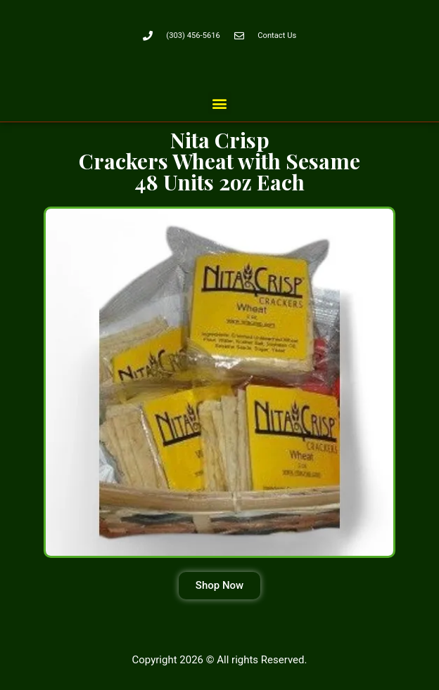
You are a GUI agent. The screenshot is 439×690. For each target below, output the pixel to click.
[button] (219, 103)
